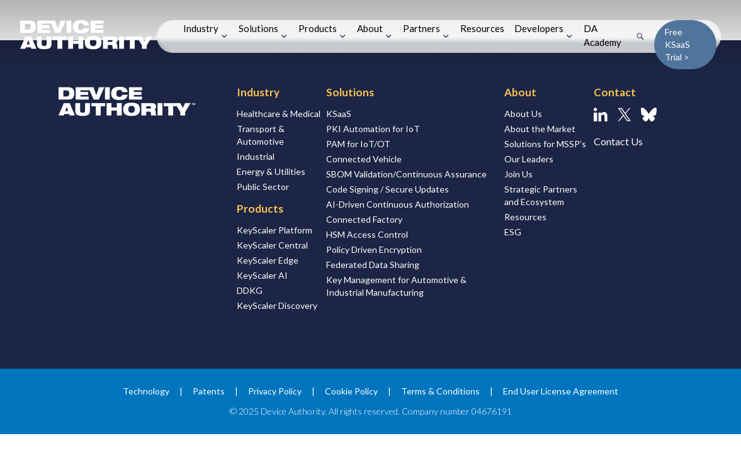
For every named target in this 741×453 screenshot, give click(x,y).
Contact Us (618, 141)
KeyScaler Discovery (277, 305)
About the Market (539, 128)
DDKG (250, 290)
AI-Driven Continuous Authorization (397, 204)
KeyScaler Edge (267, 260)
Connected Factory (364, 219)
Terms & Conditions (440, 391)
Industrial (255, 156)
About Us (523, 113)
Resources (482, 28)
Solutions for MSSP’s (545, 143)
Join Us (518, 174)
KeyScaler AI (262, 275)
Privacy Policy (275, 391)
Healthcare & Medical (278, 113)
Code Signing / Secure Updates (387, 189)
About (370, 28)
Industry (200, 28)
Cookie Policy (351, 391)
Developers (538, 28)
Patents (209, 391)
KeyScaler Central (272, 245)
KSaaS (338, 113)
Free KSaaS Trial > (677, 44)
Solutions (258, 28)
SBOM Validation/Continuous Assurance (406, 174)
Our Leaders (528, 159)
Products (317, 28)
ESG (512, 231)
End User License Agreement (560, 391)
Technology (146, 391)
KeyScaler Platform (274, 230)
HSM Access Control (367, 234)
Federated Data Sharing (372, 264)
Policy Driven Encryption (374, 249)
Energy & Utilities (271, 171)
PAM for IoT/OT (358, 143)
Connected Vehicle (364, 159)
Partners (421, 28)
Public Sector (263, 186)
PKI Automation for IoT (373, 128)
